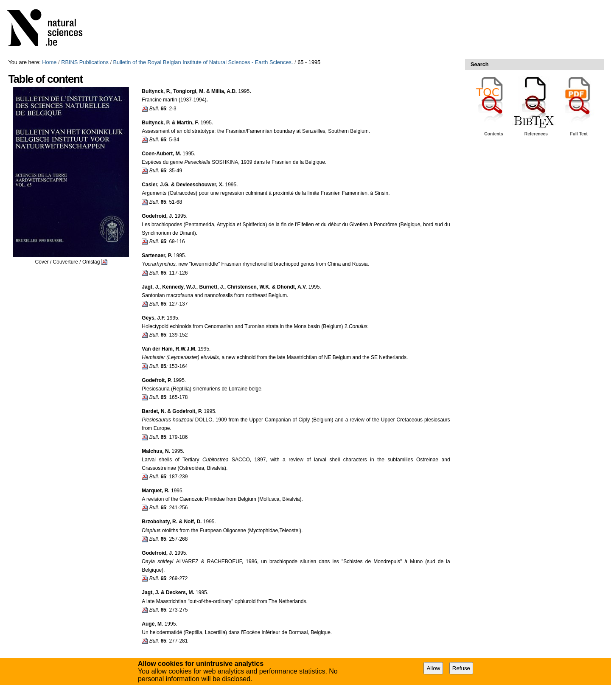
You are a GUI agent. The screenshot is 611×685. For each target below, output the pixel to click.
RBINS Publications (85, 62)
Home (49, 62)
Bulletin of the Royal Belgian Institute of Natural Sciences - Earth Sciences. (203, 62)
